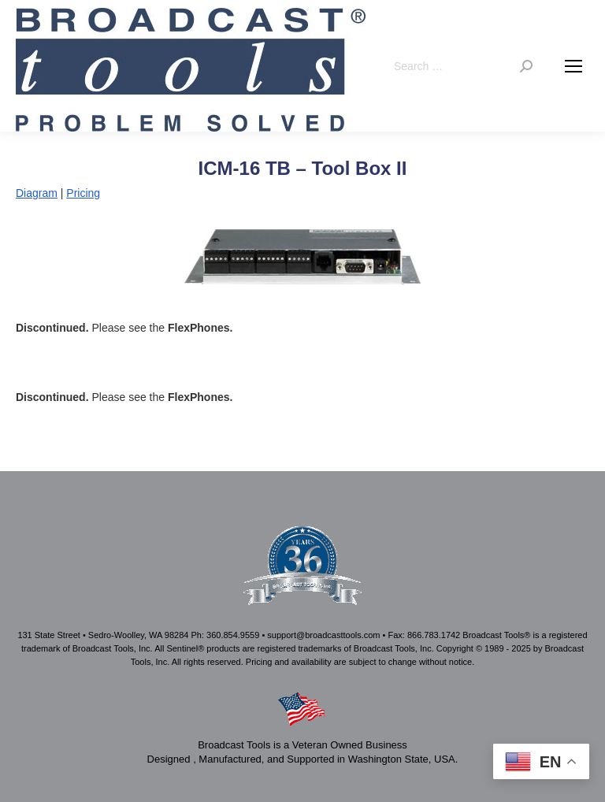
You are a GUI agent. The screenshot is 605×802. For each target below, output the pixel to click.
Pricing (83, 193)
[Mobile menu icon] (573, 66)
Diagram (37, 193)
